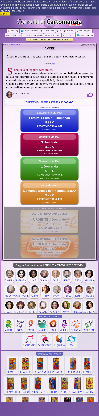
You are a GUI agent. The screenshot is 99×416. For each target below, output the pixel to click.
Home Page (13, 31)
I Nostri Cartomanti (29, 31)
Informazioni (68, 35)
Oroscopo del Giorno (65, 31)
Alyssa (53, 64)
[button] (49, 120)
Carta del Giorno (13, 35)
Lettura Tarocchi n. (11, 44)
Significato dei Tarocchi (33, 35)
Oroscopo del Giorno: (49, 316)
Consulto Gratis (47, 31)
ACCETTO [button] (5, 13)
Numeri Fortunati (52, 35)
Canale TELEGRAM (85, 35)
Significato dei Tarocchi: (49, 353)
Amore (49, 48)
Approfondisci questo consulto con (49, 101)
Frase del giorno (84, 31)
